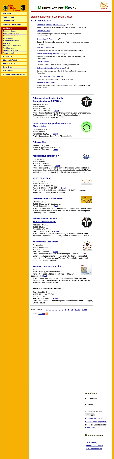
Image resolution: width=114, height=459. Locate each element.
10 (72, 310)
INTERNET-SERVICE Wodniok (47, 266)
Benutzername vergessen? (96, 421)
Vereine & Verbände (45, 82)
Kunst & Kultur (43, 62)
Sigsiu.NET (41, 314)
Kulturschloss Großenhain (45, 242)
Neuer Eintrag (44, 20)
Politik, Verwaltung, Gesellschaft (50, 53)
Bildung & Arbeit (43, 31)
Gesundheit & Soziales (46, 39)
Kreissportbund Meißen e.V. (46, 156)
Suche (33, 20)
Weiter (77, 310)
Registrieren (90, 427)
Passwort (89, 405)
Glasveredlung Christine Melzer (48, 198)
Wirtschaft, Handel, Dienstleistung (51, 24)
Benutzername (91, 399)
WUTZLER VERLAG (42, 178)
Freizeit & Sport (43, 47)
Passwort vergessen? (94, 418)
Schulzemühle (39, 142)
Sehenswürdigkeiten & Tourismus (51, 68)
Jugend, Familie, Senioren (48, 76)
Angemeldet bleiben (93, 411)
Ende (84, 310)
